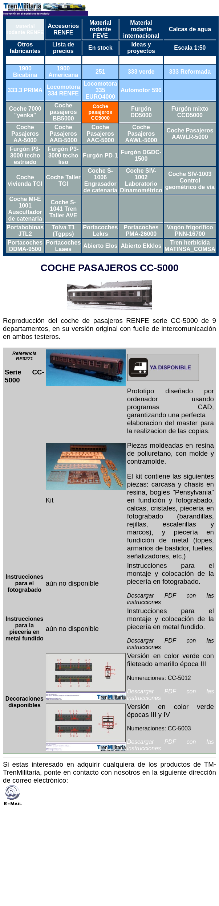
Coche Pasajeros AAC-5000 (100, 133)
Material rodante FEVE (100, 29)
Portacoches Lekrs (100, 230)
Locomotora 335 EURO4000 (100, 90)
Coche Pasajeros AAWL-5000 (141, 133)
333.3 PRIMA (25, 90)
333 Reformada (190, 72)
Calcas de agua (190, 29)
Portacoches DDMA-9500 (25, 245)
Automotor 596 (141, 90)
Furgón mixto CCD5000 (189, 112)
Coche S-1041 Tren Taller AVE (63, 208)
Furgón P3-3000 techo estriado (25, 155)
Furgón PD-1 (100, 155)
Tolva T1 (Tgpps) (63, 230)
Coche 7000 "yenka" (25, 112)
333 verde (141, 72)
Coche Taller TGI (63, 180)
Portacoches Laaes (63, 245)
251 (100, 72)
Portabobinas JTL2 (25, 230)
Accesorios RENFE (63, 29)
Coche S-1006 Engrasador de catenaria (100, 180)
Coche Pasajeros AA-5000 (25, 133)
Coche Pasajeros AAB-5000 (63, 133)
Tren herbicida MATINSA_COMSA (190, 245)
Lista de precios (63, 47)
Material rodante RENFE (25, 29)
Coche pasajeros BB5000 (63, 112)
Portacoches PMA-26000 (141, 230)
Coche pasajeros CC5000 (100, 112)
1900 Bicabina (25, 71)
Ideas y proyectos (141, 47)
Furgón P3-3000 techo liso (63, 155)
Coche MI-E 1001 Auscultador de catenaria (25, 209)
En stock (100, 48)
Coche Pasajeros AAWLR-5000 (189, 133)
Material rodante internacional (141, 29)
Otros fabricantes (24, 47)
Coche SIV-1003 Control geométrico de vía (190, 180)
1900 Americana (63, 71)
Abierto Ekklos (141, 246)
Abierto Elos (100, 246)
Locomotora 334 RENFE (63, 90)
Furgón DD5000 (141, 112)
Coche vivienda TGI (25, 180)
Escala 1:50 (190, 48)
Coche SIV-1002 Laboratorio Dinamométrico (141, 180)
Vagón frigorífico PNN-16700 (190, 230)
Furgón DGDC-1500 (141, 155)
